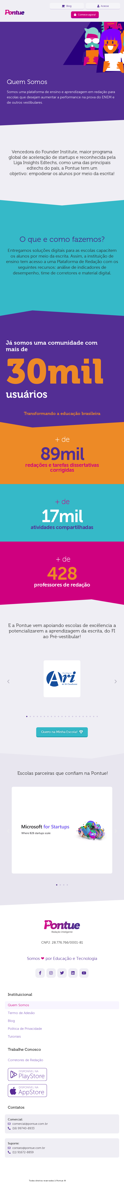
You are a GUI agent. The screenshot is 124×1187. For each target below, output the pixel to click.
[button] (8, 681)
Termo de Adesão (21, 1013)
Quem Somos (18, 1005)
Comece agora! (85, 14)
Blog (11, 1021)
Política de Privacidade (25, 1029)
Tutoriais (14, 1036)
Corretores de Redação (25, 1060)
